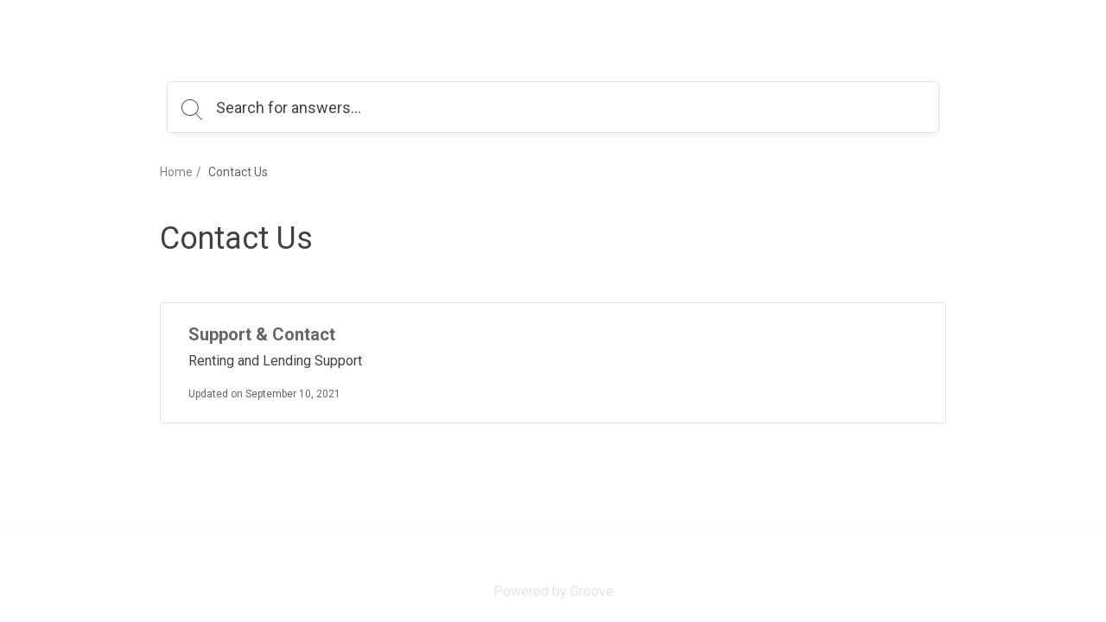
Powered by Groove (553, 591)
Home (176, 172)
